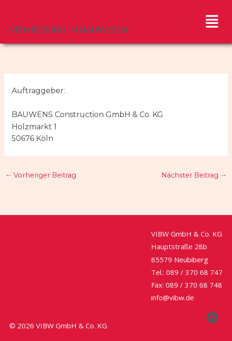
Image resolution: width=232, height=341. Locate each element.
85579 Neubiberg (179, 259)
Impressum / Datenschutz (51, 305)
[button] (212, 21)
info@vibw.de (172, 297)
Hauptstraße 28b (179, 246)
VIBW (36, 18)
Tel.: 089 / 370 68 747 (187, 272)
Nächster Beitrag (194, 175)
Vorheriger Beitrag (41, 175)
